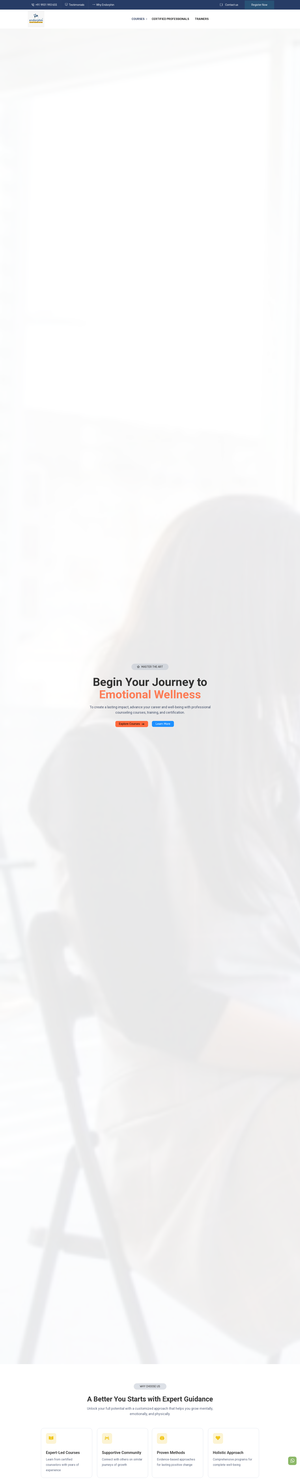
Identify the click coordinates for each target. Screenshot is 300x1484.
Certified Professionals (170, 19)
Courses (138, 19)
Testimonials (76, 4)
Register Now (259, 4)
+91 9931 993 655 (46, 4)
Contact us (231, 4)
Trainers (202, 19)
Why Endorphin (105, 4)
